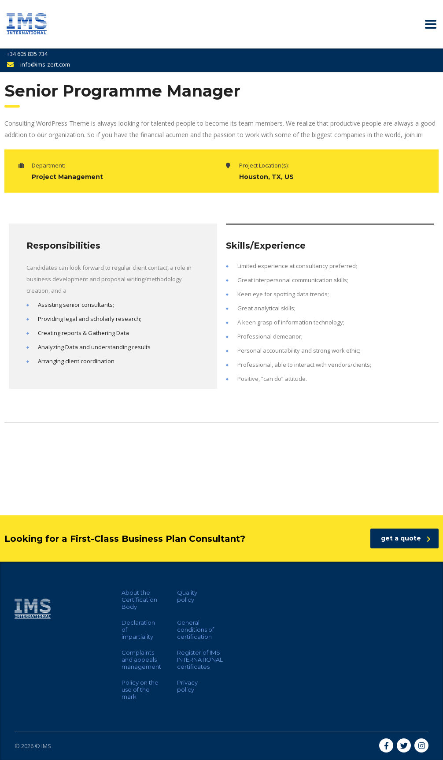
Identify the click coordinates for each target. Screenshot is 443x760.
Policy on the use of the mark (140, 689)
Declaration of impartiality (138, 629)
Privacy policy (187, 686)
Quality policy (187, 596)
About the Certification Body (139, 599)
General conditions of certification (195, 629)
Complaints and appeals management (141, 659)
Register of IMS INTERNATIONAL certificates (200, 659)
